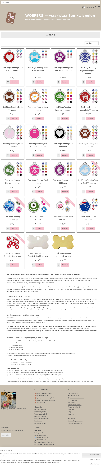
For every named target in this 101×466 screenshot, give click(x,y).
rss (68, 462)
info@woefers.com (42, 437)
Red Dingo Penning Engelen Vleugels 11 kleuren (88, 70)
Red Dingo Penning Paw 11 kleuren (88, 145)
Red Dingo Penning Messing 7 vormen (63, 254)
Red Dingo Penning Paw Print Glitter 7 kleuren (63, 69)
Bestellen (14, 82)
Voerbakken (38, 421)
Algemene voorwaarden (76, 398)
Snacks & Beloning (40, 416)
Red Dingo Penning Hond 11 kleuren (63, 181)
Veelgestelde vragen (74, 405)
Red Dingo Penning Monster (37, 218)
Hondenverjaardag (40, 411)
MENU (50, 35)
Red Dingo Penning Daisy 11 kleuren (38, 108)
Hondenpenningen (40, 423)
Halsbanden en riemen (41, 418)
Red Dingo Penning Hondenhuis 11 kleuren (88, 108)
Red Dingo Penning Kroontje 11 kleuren (63, 108)
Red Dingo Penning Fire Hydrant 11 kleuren (38, 145)
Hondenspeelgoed (40, 409)
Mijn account (91, 7)
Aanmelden (5, 435)
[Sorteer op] (91, 43)
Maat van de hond (74, 407)
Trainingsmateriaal (40, 414)
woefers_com (21, 409)
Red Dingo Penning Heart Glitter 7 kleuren (13, 69)
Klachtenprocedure (74, 395)
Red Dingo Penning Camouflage (12, 218)
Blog (69, 411)
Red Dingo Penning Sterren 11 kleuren (12, 181)
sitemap (64, 462)
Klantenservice (73, 393)
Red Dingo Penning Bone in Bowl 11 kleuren (88, 181)
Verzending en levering (75, 421)
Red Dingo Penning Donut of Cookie (63, 218)
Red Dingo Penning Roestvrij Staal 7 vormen (38, 254)
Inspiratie (71, 414)
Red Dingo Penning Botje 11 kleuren (13, 108)
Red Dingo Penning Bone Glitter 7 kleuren (38, 69)
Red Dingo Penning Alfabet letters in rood (12, 254)
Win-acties (71, 402)
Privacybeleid (72, 400)
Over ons (71, 409)
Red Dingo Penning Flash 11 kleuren (13, 145)
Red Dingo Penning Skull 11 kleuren (38, 181)
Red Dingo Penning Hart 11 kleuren (63, 145)
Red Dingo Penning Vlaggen (88, 218)
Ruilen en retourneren (75, 423)
